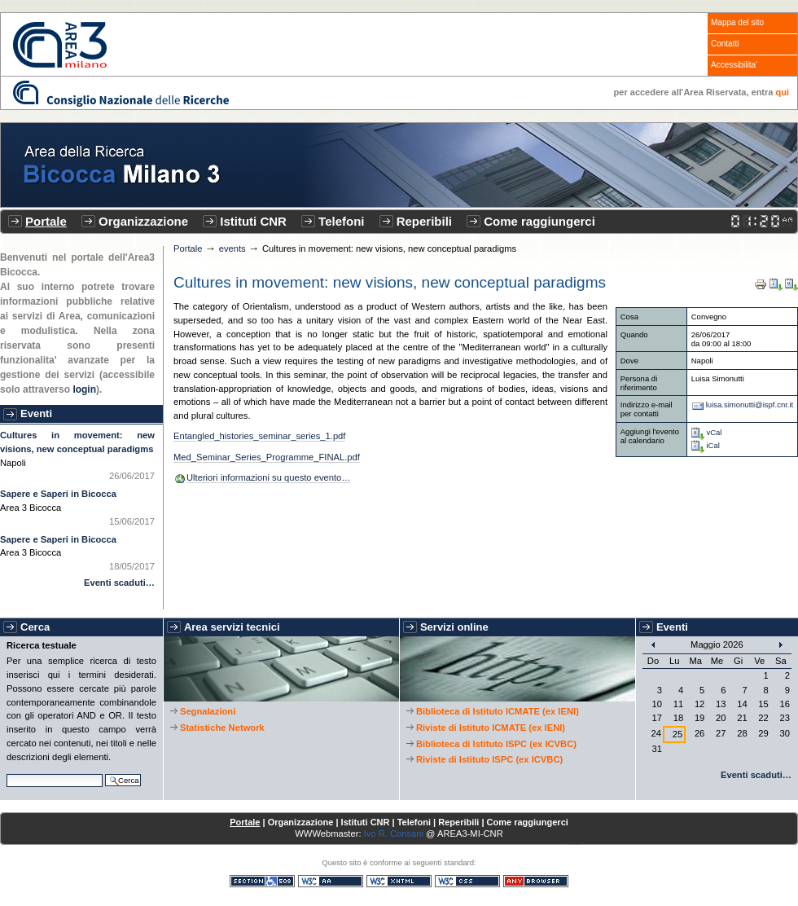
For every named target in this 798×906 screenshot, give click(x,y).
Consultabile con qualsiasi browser (535, 881)
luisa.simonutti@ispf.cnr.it (750, 404)
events (232, 248)
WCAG (330, 881)
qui (783, 92)
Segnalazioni (207, 711)
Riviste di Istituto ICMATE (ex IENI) (490, 727)
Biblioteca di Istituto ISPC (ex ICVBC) (496, 744)
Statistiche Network (222, 727)
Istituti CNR (253, 221)
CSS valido (467, 881)
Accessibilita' (734, 64)
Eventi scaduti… (119, 582)
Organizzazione (143, 221)
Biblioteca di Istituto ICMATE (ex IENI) (497, 711)
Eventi (36, 413)
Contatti (725, 43)
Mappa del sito (737, 22)
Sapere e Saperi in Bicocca (58, 494)
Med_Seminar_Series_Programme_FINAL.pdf (266, 457)
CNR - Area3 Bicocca (60, 45)
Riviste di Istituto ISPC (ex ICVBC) (489, 759)
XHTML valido (399, 881)
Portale (46, 221)
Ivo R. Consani (393, 833)
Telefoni (341, 221)
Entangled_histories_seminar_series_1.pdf (259, 436)
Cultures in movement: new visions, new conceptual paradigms (77, 442)
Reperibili (424, 221)
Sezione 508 (262, 881)
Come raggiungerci (539, 221)
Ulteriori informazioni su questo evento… (268, 477)
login (84, 389)
